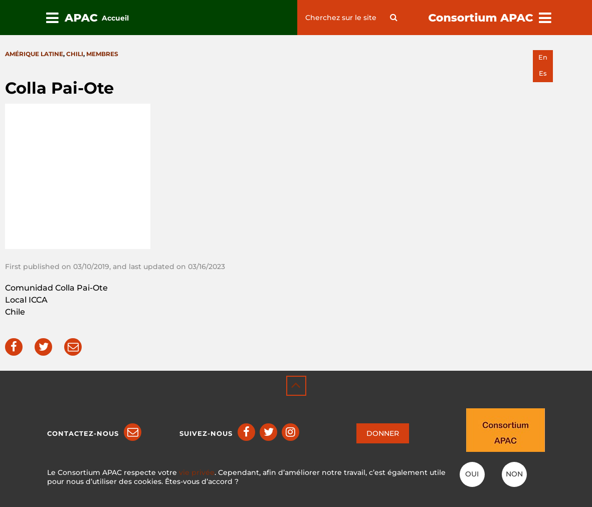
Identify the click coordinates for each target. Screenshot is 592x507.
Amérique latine (34, 54)
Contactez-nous (83, 433)
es (543, 73)
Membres (102, 54)
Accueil (115, 18)
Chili (74, 54)
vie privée (197, 472)
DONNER (382, 433)
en (542, 57)
